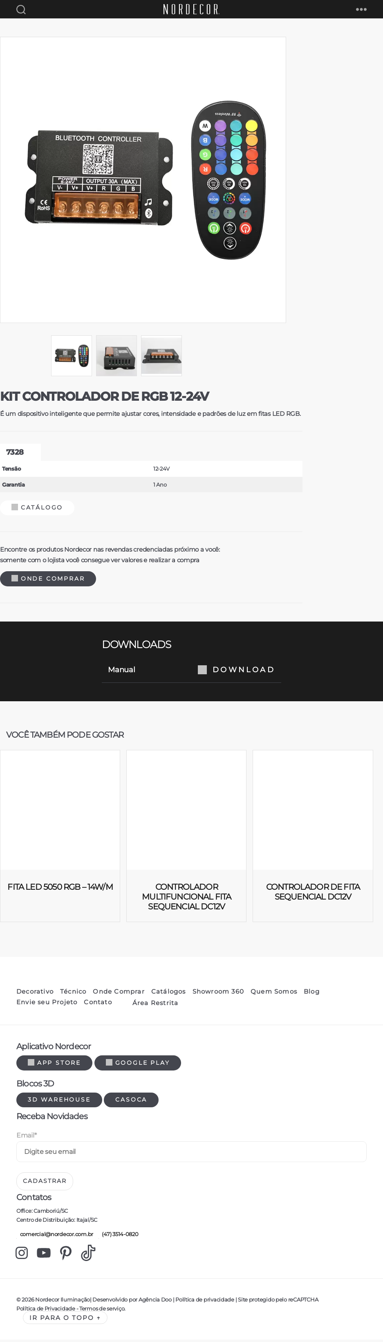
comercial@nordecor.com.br (54, 1236)
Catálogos (168, 994)
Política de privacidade (204, 1302)
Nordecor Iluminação (62, 1302)
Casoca (131, 1102)
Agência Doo (155, 1302)
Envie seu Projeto (46, 1004)
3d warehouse (59, 1102)
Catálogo (37, 510)
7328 (14, 455)
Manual (191, 672)
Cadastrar (45, 1183)
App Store (54, 1065)
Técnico (73, 994)
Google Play (138, 1065)
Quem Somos (274, 994)
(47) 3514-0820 (119, 1236)
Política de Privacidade (45, 1311)
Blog (312, 994)
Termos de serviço (101, 1311)
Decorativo (35, 994)
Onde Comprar (48, 581)
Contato (98, 1004)
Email (26, 1138)
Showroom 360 (218, 994)
